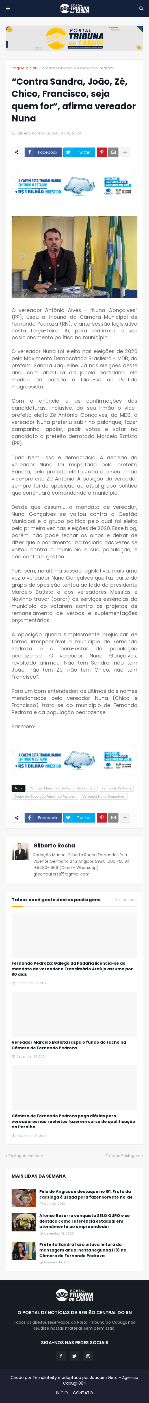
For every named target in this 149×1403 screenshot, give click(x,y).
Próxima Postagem (123, 1155)
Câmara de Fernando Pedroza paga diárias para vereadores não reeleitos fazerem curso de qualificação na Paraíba (73, 1121)
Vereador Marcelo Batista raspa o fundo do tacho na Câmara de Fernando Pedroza (69, 1045)
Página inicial (24, 68)
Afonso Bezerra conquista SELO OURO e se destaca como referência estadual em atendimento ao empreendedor (84, 1221)
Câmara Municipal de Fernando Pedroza (77, 68)
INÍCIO (62, 1393)
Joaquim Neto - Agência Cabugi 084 (101, 1380)
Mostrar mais (126, 900)
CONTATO (83, 1393)
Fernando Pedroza (116, 788)
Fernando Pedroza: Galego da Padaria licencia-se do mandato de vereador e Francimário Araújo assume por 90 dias (72, 969)
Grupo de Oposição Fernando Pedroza (44, 796)
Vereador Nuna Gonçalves (104, 796)
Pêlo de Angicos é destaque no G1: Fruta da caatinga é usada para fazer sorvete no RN (85, 1194)
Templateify (45, 1377)
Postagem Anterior (25, 1155)
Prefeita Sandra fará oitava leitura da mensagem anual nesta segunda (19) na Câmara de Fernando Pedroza (82, 1250)
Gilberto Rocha (54, 845)
